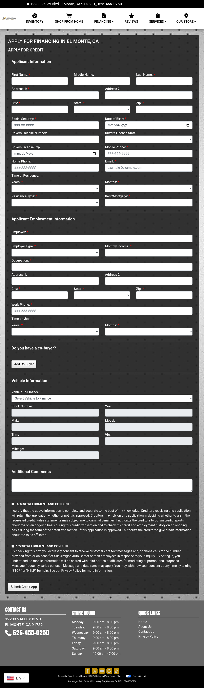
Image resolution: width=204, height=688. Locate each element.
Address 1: (19, 89)
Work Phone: (21, 305)
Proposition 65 (139, 676)
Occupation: (20, 260)
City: (15, 103)
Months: (111, 182)
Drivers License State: (121, 133)
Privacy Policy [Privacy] (148, 636)
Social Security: (23, 119)
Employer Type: (23, 246)
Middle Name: (84, 75)
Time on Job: (21, 319)
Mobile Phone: (115, 147)
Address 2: (112, 89)
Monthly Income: (117, 246)
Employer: (19, 232)
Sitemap (100, 676)
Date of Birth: (114, 119)
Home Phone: (21, 161)
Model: (110, 420)
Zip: (139, 103)
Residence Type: (23, 196)
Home (142, 622)
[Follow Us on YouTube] (102, 671)
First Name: (20, 75)
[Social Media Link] (116, 671)
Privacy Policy (71, 571)
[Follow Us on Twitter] (95, 671)
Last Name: (144, 75)
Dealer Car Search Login (69, 676)
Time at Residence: (25, 175)
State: (78, 103)
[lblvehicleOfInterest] (102, 398)
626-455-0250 (110, 4)
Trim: (15, 435)
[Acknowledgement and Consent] (13, 504)
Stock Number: (22, 406)
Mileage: (18, 449)
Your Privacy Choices (118, 676)
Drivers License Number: (29, 133)
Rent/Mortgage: (116, 196)
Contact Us (146, 632)
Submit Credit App (24, 587)
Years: (16, 182)
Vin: (108, 435)
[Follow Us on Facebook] (87, 671)
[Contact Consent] (13, 546)
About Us (144, 627)
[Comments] (102, 485)
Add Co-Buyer (24, 364)
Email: (109, 161)
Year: (108, 406)
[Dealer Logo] (11, 18)
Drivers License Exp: (26, 147)
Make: (16, 420)
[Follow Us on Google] (109, 671)
